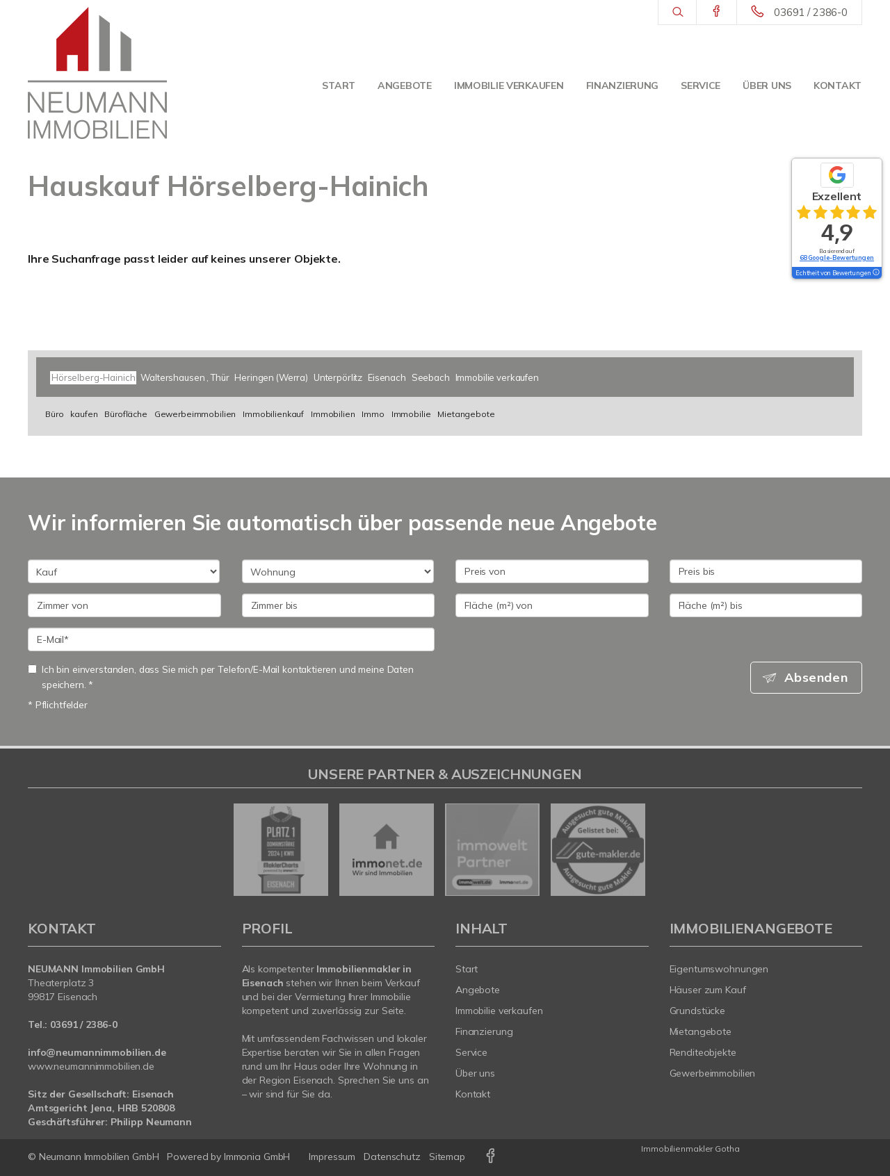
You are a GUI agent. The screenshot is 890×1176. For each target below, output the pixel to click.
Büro (54, 414)
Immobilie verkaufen (509, 85)
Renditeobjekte (703, 1052)
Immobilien (333, 414)
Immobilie (411, 414)
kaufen (83, 414)
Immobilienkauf (273, 414)
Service (700, 85)
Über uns (767, 85)
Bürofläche (125, 414)
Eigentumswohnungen (719, 969)
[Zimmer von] (124, 605)
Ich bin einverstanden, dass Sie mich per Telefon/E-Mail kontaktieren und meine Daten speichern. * (221, 676)
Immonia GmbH (257, 1156)
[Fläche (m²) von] (552, 605)
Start (338, 85)
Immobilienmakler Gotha (690, 1148)
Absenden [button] (817, 677)
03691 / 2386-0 (811, 12)
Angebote (405, 85)
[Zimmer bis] (338, 605)
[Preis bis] (766, 571)
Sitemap (447, 1156)
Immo (373, 414)
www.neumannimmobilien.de (91, 1066)
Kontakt (837, 85)
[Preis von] (552, 571)
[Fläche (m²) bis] (766, 605)
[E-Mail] (231, 639)
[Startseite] (97, 72)
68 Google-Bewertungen (837, 257)
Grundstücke (698, 1010)
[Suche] (677, 12)
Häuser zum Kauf (708, 989)
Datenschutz (392, 1156)
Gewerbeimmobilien (195, 414)
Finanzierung (622, 85)
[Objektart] (338, 571)
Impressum (332, 1156)
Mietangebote (465, 414)
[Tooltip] (875, 273)
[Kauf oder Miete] (124, 571)
